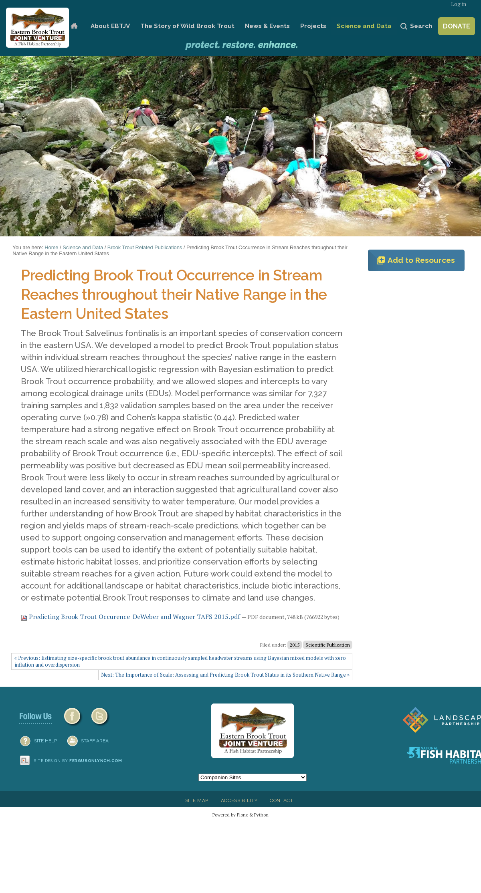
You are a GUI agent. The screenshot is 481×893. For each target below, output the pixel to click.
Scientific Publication (327, 645)
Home (74, 26)
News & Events (267, 26)
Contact (281, 800)
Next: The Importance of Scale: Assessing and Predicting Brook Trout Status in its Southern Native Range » (225, 674)
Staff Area (95, 741)
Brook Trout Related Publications (144, 247)
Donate (456, 26)
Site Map (196, 800)
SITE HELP (45, 741)
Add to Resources (415, 260)
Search (421, 26)
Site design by (78, 760)
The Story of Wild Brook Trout (187, 26)
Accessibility (239, 800)
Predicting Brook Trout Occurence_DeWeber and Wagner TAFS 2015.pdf (131, 616)
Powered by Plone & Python (240, 815)
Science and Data (364, 26)
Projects (313, 26)
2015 (294, 645)
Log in (458, 4)
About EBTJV (110, 26)
